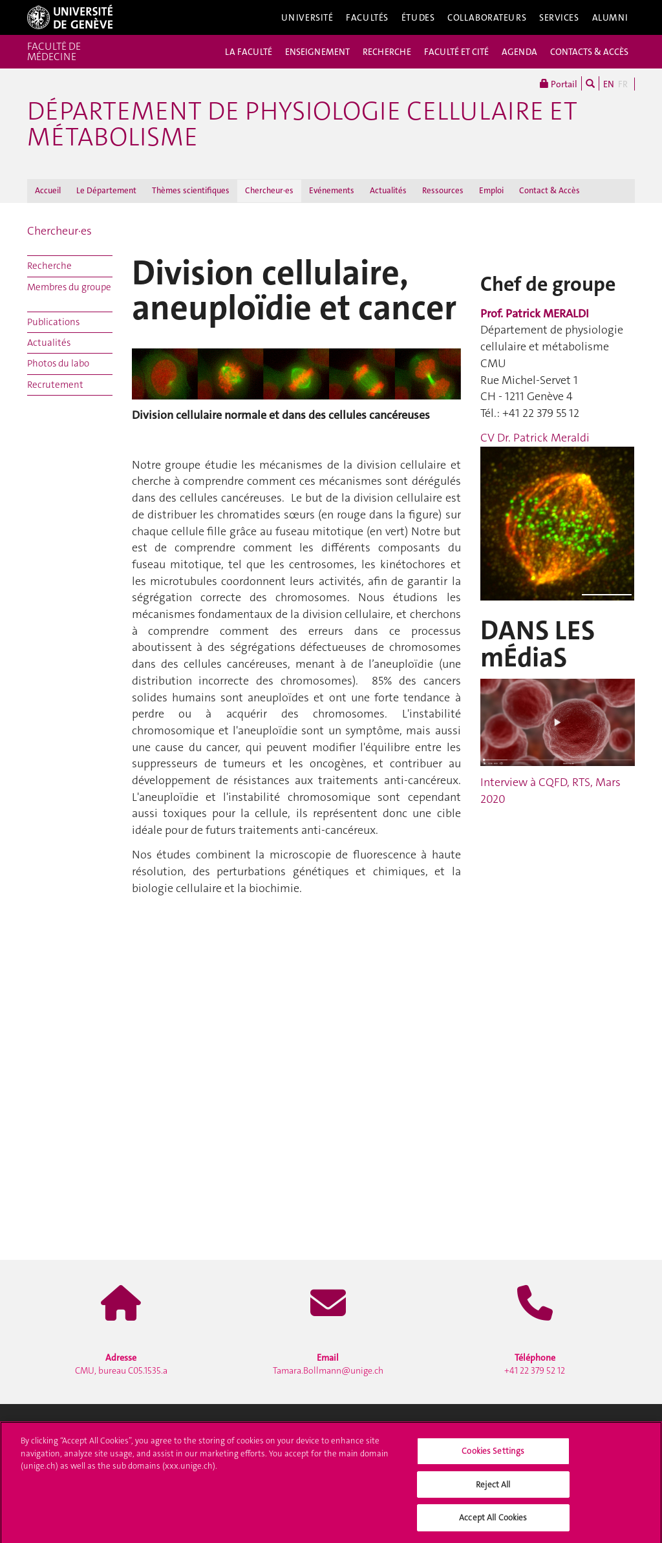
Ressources (443, 190)
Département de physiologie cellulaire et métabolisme (302, 124)
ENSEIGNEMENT (317, 52)
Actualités (388, 190)
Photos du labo (58, 363)
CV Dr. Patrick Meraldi (535, 437)
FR (623, 84)
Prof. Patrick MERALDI (534, 313)
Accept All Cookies (493, 1521)
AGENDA (519, 52)
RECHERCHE (387, 52)
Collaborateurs (486, 17)
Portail (558, 83)
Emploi (491, 190)
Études (417, 17)
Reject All (493, 1487)
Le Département (106, 190)
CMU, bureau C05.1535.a (121, 1364)
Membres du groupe (69, 287)
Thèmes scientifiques (191, 190)
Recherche (49, 265)
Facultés (367, 17)
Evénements (331, 190)
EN (608, 84)
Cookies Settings (493, 1454)
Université (307, 17)
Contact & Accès (549, 190)
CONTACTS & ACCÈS (589, 52)
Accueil (48, 190)
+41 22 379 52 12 (534, 1364)
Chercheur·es (269, 190)
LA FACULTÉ (248, 52)
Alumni (610, 17)
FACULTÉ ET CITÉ (456, 52)
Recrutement (55, 384)
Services (559, 17)
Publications (53, 321)
